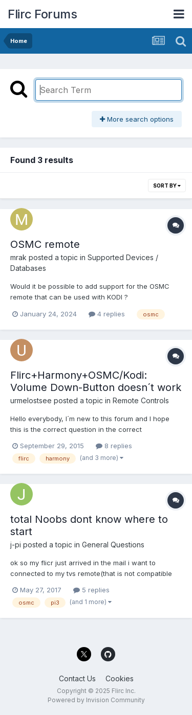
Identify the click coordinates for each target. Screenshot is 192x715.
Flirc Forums (42, 14)
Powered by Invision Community (96, 700)
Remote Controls (141, 400)
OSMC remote (45, 244)
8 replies (114, 446)
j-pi (15, 544)
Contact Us (77, 678)
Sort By (167, 185)
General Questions (113, 544)
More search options (137, 119)
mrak (18, 257)
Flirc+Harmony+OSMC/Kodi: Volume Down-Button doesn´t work (95, 381)
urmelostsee (31, 400)
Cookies (119, 678)
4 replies (107, 314)
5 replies (91, 590)
